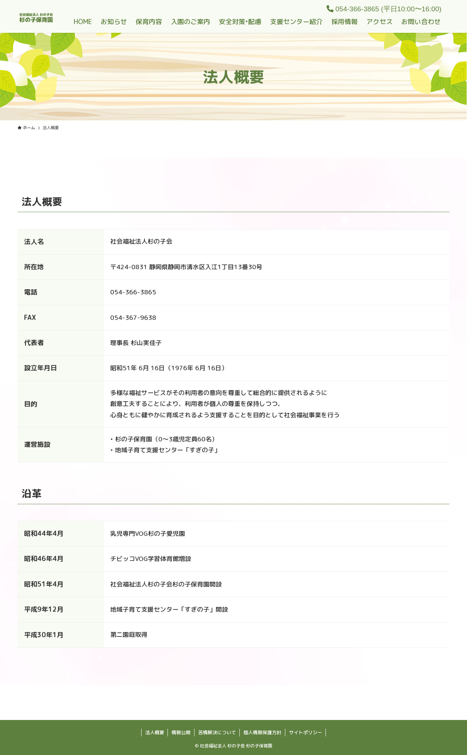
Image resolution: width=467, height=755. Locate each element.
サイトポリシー (305, 732)
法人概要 (154, 732)
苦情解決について (217, 732)
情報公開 (180, 732)
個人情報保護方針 (262, 732)
